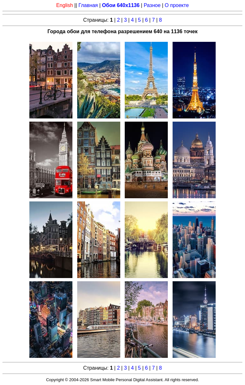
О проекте (177, 5)
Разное (152, 5)
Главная (88, 5)
